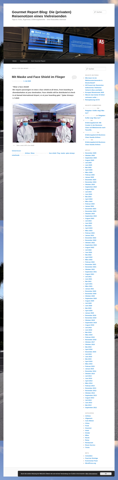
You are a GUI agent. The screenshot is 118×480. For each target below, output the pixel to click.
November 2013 (90, 390)
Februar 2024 (90, 204)
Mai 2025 (88, 167)
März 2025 (88, 172)
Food (87, 426)
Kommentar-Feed (91, 461)
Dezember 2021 (90, 264)
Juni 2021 (88, 279)
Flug (58, 153)
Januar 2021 (89, 289)
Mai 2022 (88, 255)
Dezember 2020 (90, 291)
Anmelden (89, 456)
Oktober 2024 (90, 184)
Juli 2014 (88, 376)
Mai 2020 (88, 308)
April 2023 (88, 228)
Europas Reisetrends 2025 (94, 92)
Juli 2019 (88, 327)
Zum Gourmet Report (38, 61)
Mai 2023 (88, 226)
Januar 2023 (89, 235)
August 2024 (89, 189)
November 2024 (90, 182)
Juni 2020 (88, 305)
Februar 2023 (90, 233)
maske (63, 153)
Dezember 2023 (90, 209)
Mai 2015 (88, 359)
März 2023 (88, 230)
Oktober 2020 (90, 296)
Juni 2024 (88, 194)
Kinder (87, 433)
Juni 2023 (88, 223)
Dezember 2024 (90, 180)
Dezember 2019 (90, 315)
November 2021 (90, 267)
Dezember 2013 (90, 388)
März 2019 (88, 335)
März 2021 (88, 286)
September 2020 (91, 298)
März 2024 (88, 201)
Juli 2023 (88, 221)
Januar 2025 (89, 177)
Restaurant (89, 443)
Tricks (87, 447)
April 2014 (88, 381)
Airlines (27, 153)
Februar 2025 (90, 175)
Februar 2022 (90, 262)
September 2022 (91, 245)
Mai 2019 (88, 332)
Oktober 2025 (90, 155)
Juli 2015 (88, 354)
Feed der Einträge (91, 458)
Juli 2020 (88, 303)
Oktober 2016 (90, 344)
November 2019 (90, 318)
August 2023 (89, 218)
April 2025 (88, 170)
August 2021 (89, 274)
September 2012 (91, 407)
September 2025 (91, 158)
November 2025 (90, 153)
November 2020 (90, 293)
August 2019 (89, 325)
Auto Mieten (89, 421)
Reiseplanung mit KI (92, 100)
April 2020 (88, 310)
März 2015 (88, 364)
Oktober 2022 (90, 242)
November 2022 (90, 240)
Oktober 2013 (90, 393)
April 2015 (88, 361)
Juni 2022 (88, 252)
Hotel (87, 430)
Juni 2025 (88, 165)
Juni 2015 (88, 356)
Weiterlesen (17, 151)
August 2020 (89, 301)
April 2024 (88, 199)
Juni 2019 (88, 330)
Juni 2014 (88, 378)
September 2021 (91, 272)
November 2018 (90, 339)
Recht (87, 438)
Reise (32, 153)
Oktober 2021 (90, 269)
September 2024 (91, 187)
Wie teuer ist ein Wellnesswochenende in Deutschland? (94, 80)
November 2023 (90, 211)
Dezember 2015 (90, 352)
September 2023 (91, 216)
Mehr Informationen (91, 473)
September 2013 (91, 395)
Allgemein (88, 418)
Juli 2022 (88, 250)
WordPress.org (90, 463)
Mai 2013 (88, 405)
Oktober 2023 (90, 213)
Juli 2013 (88, 400)
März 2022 (88, 259)
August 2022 (89, 247)
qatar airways (70, 153)
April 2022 (88, 257)
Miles (87, 435)
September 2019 (91, 322)
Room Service (90, 445)
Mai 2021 (88, 281)
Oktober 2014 (90, 373)
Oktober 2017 (90, 342)
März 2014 (88, 383)
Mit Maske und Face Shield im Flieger (38, 77)
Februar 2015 (90, 366)
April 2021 (88, 284)
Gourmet (88, 428)
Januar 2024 (89, 206)
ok (106, 473)
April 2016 (88, 349)
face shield (52, 153)
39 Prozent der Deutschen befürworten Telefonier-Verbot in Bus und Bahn (94, 87)
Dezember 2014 (90, 371)
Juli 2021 (88, 276)
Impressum (24, 61)
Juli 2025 (88, 163)
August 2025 (89, 160)
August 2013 (89, 398)
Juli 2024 (88, 192)
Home (14, 61)
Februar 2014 (90, 386)
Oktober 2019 (90, 320)
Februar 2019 (90, 337)
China (87, 423)
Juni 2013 (88, 402)
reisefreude (15, 155)
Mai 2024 (88, 196)
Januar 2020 (89, 313)
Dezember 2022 (90, 238)
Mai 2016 (88, 347)
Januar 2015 (89, 369)
